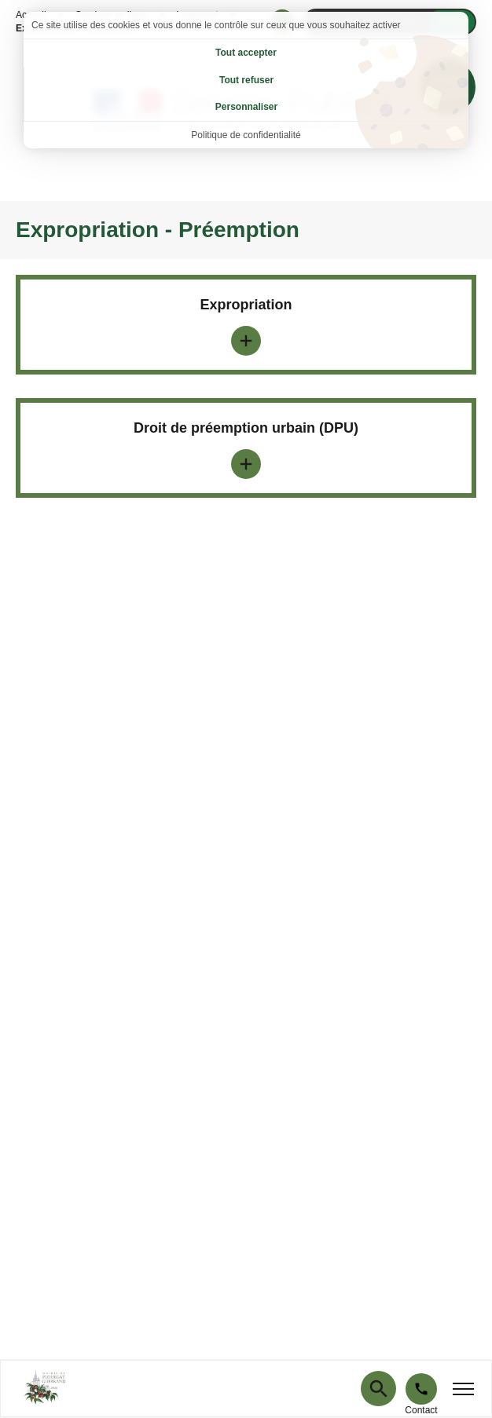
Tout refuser (246, 80)
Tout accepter (246, 52)
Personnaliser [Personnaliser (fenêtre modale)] (246, 106)
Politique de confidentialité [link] (245, 135)
